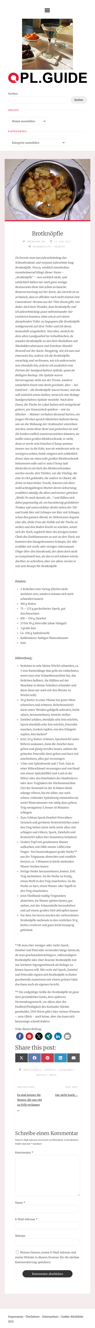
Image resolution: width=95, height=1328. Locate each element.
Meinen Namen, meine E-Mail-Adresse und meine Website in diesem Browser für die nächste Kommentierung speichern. (47, 1257)
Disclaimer (33, 1316)
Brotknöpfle (32, 1069)
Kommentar (24, 1152)
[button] (20, 1036)
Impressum (15, 1316)
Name (20, 1202)
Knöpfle (50, 1069)
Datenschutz (50, 1316)
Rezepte (59, 246)
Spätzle (41, 1075)
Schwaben (66, 1069)
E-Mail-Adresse (26, 1219)
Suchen (13, 93)
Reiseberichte (42, 246)
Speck (53, 1075)
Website (20, 1235)
